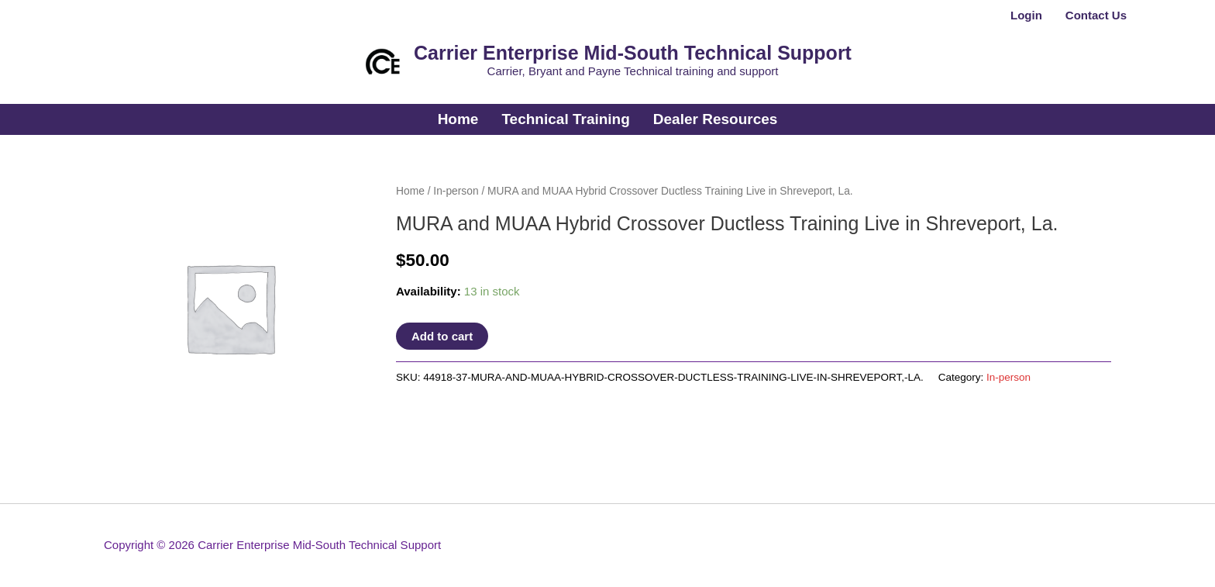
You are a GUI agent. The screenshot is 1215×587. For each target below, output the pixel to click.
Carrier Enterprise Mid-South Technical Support (633, 53)
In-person (455, 191)
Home (410, 191)
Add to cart (442, 336)
